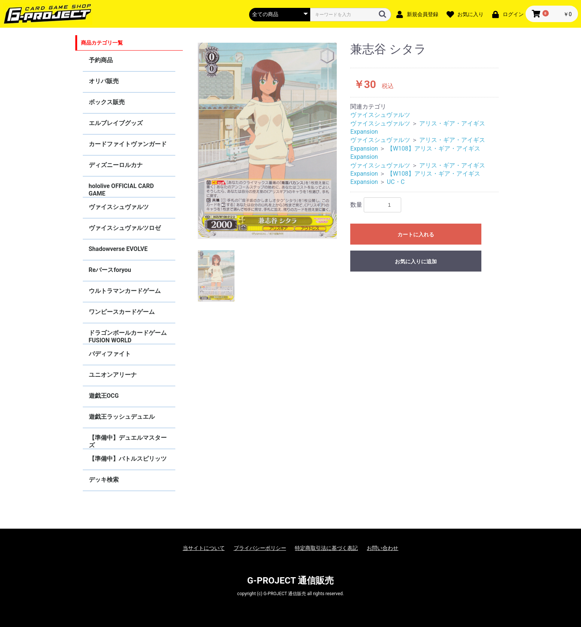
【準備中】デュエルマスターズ (128, 441)
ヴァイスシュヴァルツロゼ (125, 227)
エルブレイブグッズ (116, 123)
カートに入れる (415, 234)
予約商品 (101, 60)
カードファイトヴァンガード (128, 144)
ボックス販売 (107, 102)
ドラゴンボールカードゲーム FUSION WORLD (128, 336)
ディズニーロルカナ (116, 165)
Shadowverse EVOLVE (118, 248)
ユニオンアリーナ (113, 374)
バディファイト (110, 353)
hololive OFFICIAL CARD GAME (121, 189)
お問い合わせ (382, 548)
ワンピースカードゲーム (122, 311)
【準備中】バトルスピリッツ (128, 458)
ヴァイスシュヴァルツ (119, 206)
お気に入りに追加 (416, 261)
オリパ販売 (104, 81)
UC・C (396, 181)
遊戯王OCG (104, 395)
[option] (267, 141)
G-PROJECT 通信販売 (290, 580)
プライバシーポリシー (260, 548)
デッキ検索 (104, 479)
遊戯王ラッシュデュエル (122, 416)
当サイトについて (204, 548)
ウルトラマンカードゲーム (125, 290)
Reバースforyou (110, 269)
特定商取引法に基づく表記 (326, 548)
